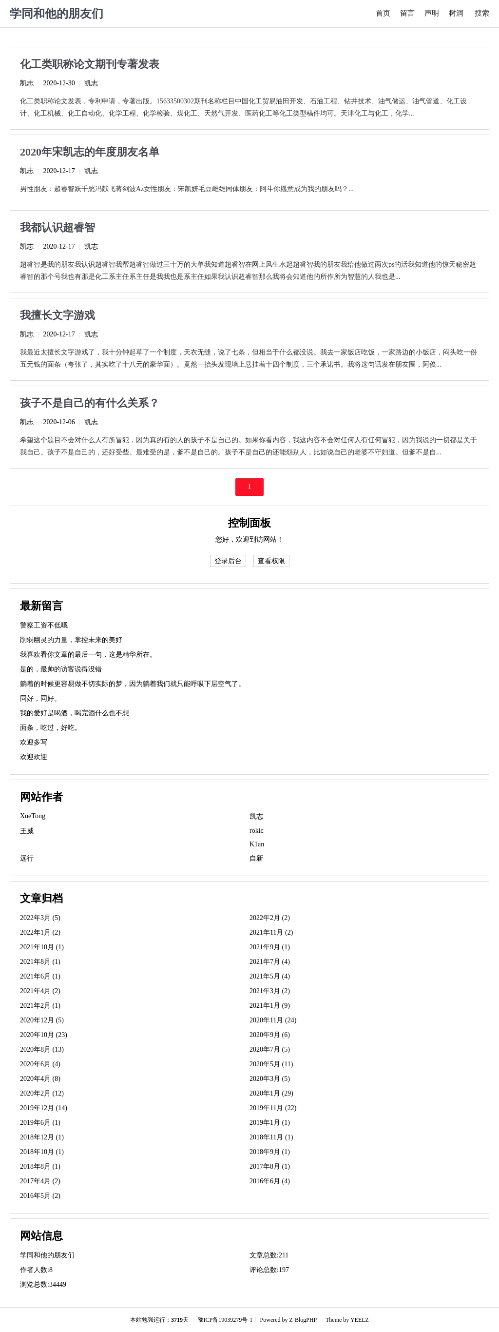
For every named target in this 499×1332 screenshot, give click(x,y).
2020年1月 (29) (271, 1093)
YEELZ (359, 1319)
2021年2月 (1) (40, 1005)
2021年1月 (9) (270, 1005)
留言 (407, 13)
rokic (257, 830)
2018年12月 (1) (42, 1137)
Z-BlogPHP (303, 1319)
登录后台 (228, 561)
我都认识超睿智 (57, 227)
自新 (256, 858)
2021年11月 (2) (271, 932)
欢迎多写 (33, 742)
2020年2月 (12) (42, 1093)
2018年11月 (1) (271, 1137)
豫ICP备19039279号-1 (225, 1319)
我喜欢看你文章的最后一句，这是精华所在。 (88, 654)
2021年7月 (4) (270, 961)
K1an (257, 844)
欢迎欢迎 (33, 757)
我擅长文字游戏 (57, 315)
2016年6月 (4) (270, 1181)
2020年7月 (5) (270, 1049)
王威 (27, 831)
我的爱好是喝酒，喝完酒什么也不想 (74, 713)
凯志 (27, 83)
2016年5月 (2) (40, 1195)
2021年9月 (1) (270, 947)
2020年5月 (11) (271, 1064)
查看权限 (271, 561)
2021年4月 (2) (40, 991)
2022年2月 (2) (270, 917)
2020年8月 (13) (42, 1049)
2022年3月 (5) (40, 917)
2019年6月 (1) (40, 1122)
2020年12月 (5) (42, 1020)
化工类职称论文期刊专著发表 (89, 64)
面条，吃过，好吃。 (50, 727)
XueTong (32, 816)
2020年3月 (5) (270, 1078)
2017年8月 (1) (270, 1166)
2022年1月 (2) (40, 932)
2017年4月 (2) (40, 1181)
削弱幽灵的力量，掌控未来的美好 (71, 640)
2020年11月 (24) (273, 1020)
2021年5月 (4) (270, 976)
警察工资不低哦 (44, 625)
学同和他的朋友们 (56, 13)
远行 (27, 858)
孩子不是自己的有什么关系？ (89, 403)
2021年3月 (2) (270, 991)
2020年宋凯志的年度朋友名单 (89, 152)
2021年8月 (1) (40, 961)
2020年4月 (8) (40, 1078)
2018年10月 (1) (42, 1152)
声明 (431, 13)
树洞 (456, 13)
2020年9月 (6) (270, 1034)
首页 (383, 13)
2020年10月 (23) (43, 1034)
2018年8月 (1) (40, 1166)
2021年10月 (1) (42, 947)
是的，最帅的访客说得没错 (61, 669)
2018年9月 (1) (270, 1152)
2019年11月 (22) (273, 1108)
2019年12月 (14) (43, 1108)
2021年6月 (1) (40, 976)
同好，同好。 (40, 698)
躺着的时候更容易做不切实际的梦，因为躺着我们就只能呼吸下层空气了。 (132, 683)
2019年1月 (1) (270, 1122)
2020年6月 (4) (40, 1064)
